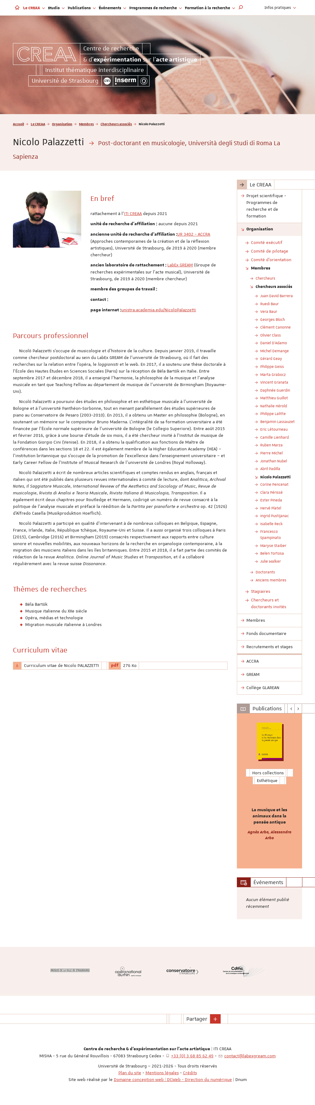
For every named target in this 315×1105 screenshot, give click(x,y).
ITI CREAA (133, 213)
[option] (269, 790)
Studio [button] (56, 7)
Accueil (18, 123)
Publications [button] (82, 7)
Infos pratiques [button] (280, 7)
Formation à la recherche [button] (210, 7)
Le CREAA (38, 123)
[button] (241, 7)
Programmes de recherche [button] (155, 7)
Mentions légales (162, 1072)
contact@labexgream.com (250, 1056)
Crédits (190, 1072)
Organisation (62, 123)
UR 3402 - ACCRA (193, 234)
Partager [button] (196, 1018)
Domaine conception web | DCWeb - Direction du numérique (173, 1079)
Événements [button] (112, 7)
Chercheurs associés (116, 123)
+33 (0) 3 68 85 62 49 (192, 1056)
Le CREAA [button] (34, 7)
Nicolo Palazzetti (275, 477)
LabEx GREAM (180, 265)
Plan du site (129, 1072)
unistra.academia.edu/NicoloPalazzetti (158, 310)
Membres (86, 123)
